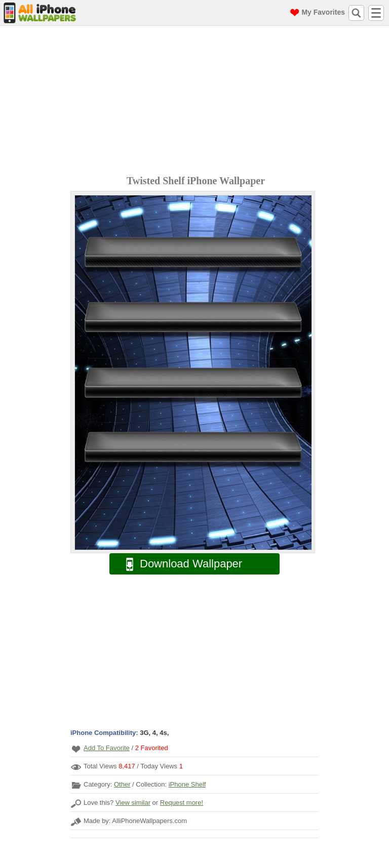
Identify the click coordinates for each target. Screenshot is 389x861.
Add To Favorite (107, 748)
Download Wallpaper (178, 564)
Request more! (181, 802)
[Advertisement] (197, 102)
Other (122, 784)
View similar (132, 802)
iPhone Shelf (187, 784)
